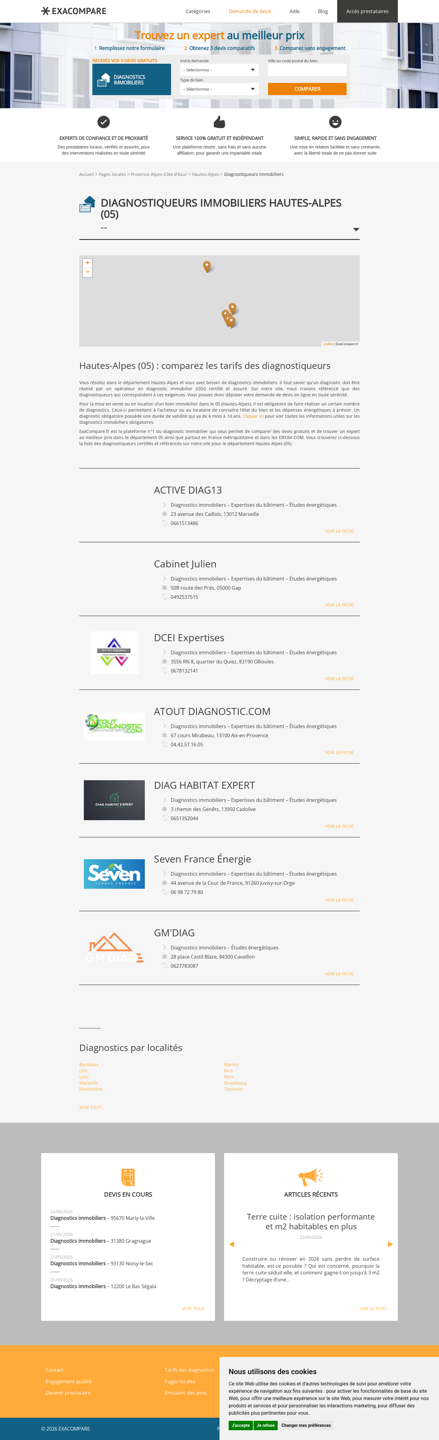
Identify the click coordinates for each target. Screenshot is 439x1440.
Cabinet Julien (185, 564)
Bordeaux (89, 1064)
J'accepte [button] (241, 1425)
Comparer (307, 89)
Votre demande (194, 60)
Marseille (88, 1083)
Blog (323, 11)
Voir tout (90, 1107)
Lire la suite (373, 1308)
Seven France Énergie (202, 859)
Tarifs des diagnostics (189, 1370)
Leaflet (328, 344)
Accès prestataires (367, 11)
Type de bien (191, 80)
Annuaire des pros (186, 1392)
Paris (229, 1077)
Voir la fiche (339, 531)
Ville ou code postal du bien (293, 60)
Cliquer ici (253, 416)
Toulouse (233, 1089)
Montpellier (91, 1089)
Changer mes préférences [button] (306, 1425)
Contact (55, 1370)
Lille (83, 1071)
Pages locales (112, 174)
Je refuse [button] (266, 1425)
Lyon (84, 1077)
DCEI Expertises (189, 637)
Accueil (86, 174)
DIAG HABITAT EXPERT (204, 785)
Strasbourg (235, 1083)
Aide (295, 11)
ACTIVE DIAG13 (188, 490)
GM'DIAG (174, 933)
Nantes (231, 1064)
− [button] (88, 272)
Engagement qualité (69, 1381)
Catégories (198, 11)
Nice (228, 1071)
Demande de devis (250, 11)
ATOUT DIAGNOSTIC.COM (212, 711)
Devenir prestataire (68, 1392)
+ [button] (88, 263)
